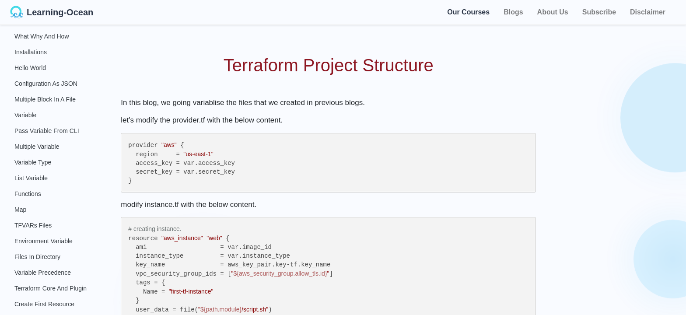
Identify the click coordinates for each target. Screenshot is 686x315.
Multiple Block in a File (45, 99)
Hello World (30, 67)
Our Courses (468, 10)
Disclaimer (647, 12)
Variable (25, 115)
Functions (27, 193)
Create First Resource (44, 304)
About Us (552, 12)
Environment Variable (43, 241)
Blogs (513, 12)
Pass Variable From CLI (46, 130)
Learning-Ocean (51, 12)
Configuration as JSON (45, 83)
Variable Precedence (42, 272)
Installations (30, 52)
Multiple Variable (36, 146)
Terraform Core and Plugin (50, 288)
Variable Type (32, 162)
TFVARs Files (33, 225)
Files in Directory (37, 256)
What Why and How (41, 36)
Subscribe (599, 12)
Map (20, 209)
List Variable (31, 178)
